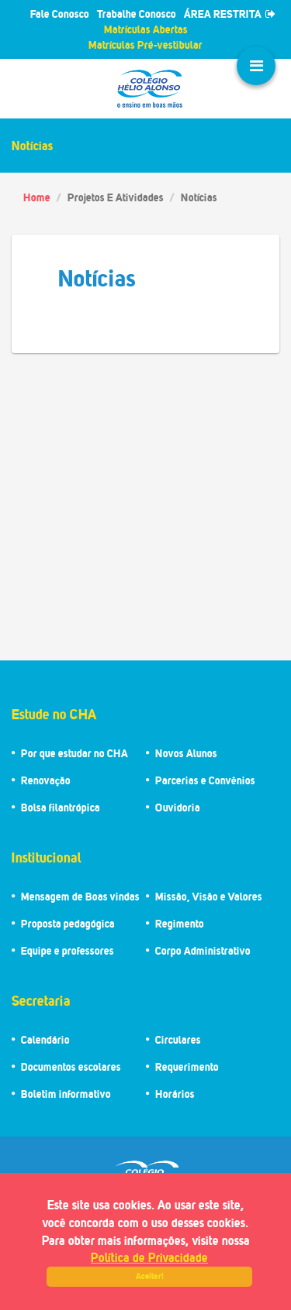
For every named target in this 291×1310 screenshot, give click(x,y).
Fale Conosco (59, 13)
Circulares (178, 1039)
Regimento (179, 923)
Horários (175, 1093)
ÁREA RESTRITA (229, 13)
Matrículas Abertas (146, 29)
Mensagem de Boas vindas (80, 896)
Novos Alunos (186, 753)
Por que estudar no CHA (74, 753)
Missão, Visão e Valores (208, 896)
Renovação (46, 780)
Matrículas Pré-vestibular (145, 44)
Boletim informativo (66, 1093)
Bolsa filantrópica (60, 807)
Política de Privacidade (149, 1257)
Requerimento (187, 1066)
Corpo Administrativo (203, 950)
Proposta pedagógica (68, 923)
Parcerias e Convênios (205, 780)
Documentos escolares (71, 1066)
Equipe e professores (67, 950)
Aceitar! (150, 1276)
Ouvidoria (177, 807)
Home (36, 197)
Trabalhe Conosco (136, 13)
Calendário (45, 1039)
